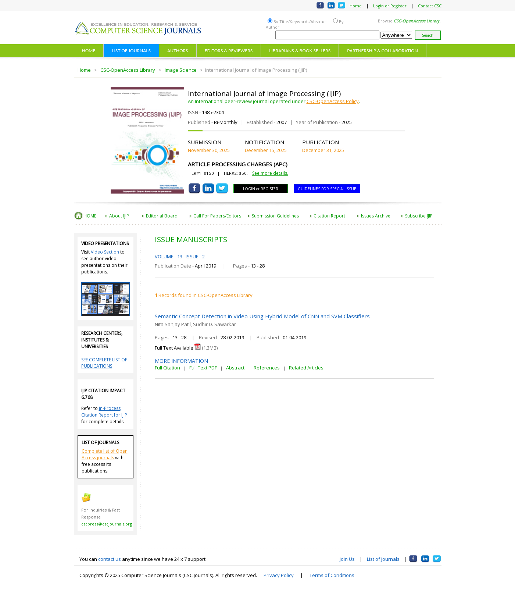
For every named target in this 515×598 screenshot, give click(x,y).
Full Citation (167, 367)
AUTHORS (177, 50)
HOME (89, 50)
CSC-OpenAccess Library (127, 70)
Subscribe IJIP (419, 216)
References (267, 367)
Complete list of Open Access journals (105, 454)
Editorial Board (162, 216)
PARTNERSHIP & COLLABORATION (382, 50)
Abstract (235, 367)
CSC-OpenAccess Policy (333, 101)
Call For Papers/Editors (217, 216)
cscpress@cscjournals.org (106, 524)
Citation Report (329, 216)
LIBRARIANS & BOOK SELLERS (299, 50)
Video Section (105, 252)
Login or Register (390, 5)
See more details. (270, 173)
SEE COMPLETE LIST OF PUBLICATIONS (104, 363)
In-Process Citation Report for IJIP (104, 411)
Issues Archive (375, 216)
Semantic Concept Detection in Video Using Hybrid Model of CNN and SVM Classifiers (262, 316)
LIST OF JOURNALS (131, 50)
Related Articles (306, 367)
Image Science (181, 70)
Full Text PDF (203, 367)
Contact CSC (429, 5)
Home (356, 5)
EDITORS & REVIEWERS (229, 50)
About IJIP (119, 216)
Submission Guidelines (275, 216)
